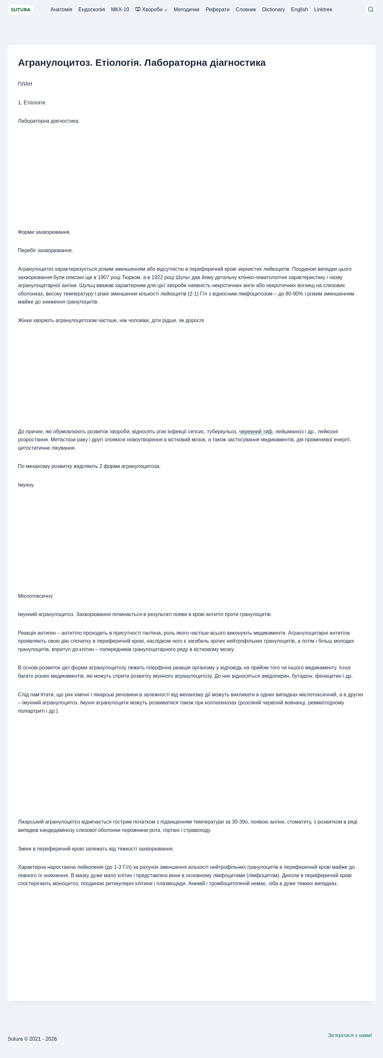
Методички (187, 9)
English (299, 9)
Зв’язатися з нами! (350, 1035)
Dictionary (273, 9)
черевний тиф (255, 431)
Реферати (218, 9)
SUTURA (20, 10)
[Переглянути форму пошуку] (370, 9)
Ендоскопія (91, 9)
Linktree (323, 9)
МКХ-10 (120, 9)
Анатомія (61, 9)
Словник (246, 9)
